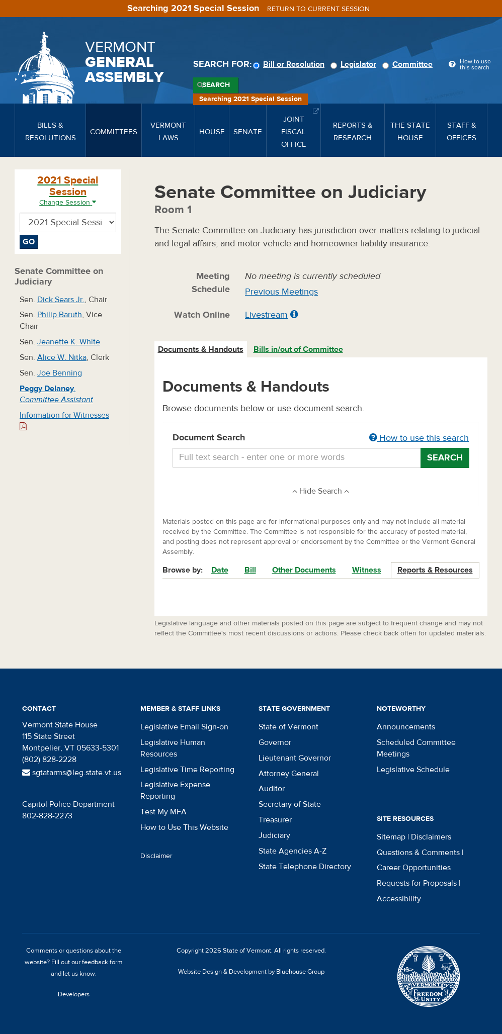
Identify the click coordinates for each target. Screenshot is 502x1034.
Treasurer (275, 820)
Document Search (321, 438)
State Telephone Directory (305, 867)
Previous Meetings (281, 292)
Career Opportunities (414, 868)
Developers (74, 994)
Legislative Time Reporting (187, 770)
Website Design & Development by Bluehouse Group (251, 972)
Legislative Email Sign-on (184, 727)
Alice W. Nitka (62, 357)
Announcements (406, 727)
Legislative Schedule (413, 770)
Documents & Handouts (200, 349)
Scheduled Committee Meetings (416, 748)
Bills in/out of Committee (298, 349)
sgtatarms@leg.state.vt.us (71, 773)
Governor (275, 742)
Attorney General (289, 774)
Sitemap (391, 837)
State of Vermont (288, 727)
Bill (250, 570)
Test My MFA (163, 812)
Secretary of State (290, 804)
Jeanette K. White (68, 342)
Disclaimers (431, 837)
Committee (409, 64)
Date (219, 570)
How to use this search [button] (419, 438)
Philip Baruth (59, 315)
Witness (366, 570)
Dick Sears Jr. (61, 300)
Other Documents (304, 570)
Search (216, 84)
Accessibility (399, 899)
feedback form (102, 962)
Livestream (266, 315)
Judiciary (274, 835)
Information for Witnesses (64, 420)
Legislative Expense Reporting (175, 790)
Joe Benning (59, 373)
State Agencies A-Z (292, 851)
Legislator (354, 64)
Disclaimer (156, 856)
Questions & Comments (418, 853)
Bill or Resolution (290, 64)
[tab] (201, 349)
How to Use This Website (184, 827)
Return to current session (318, 9)
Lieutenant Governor (295, 758)
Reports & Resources (435, 570)
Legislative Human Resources (172, 748)
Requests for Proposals (417, 883)
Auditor (272, 789)
